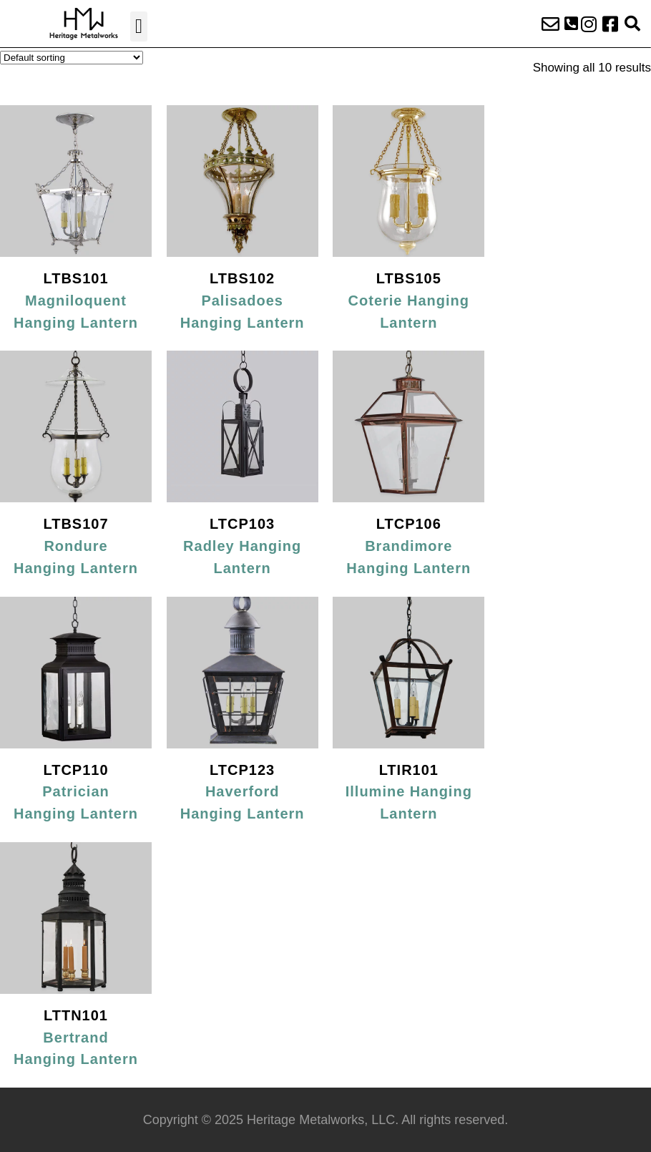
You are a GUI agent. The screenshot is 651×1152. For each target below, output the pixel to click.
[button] (138, 26)
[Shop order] (71, 57)
